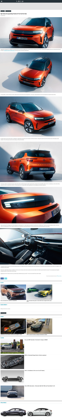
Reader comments (4, 304)
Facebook (2, 278)
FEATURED (2, 337)
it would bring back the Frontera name (9, 50)
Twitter (6, 278)
